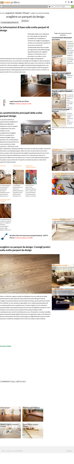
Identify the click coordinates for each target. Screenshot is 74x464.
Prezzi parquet (5, 408)
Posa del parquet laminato (31, 408)
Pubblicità (69, 451)
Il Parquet (26, 13)
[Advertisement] (18, 11)
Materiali (18, 13)
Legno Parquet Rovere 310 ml (19, 101)
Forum (51, 6)
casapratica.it (9, 13)
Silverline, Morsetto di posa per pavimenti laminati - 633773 (29, 235)
